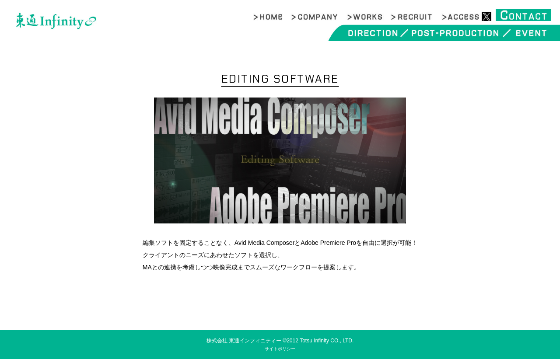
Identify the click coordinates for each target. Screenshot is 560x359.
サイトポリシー (280, 348)
